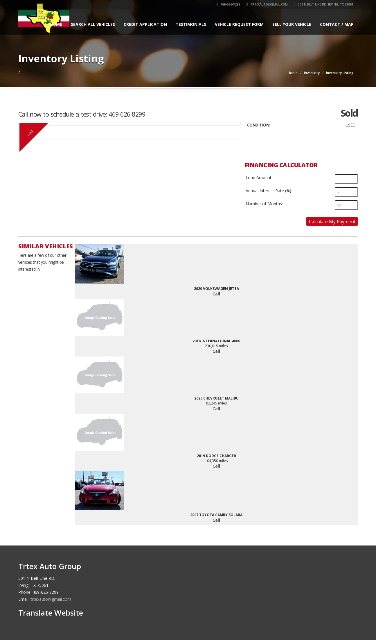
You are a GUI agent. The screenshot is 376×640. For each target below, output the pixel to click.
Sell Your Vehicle (291, 24)
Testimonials (191, 24)
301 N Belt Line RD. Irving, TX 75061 (323, 4)
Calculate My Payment (332, 221)
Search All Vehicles (93, 24)
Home (56, 24)
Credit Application (145, 24)
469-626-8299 (228, 4)
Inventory (312, 72)
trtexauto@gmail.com (267, 4)
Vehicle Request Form (239, 24)
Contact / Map (337, 24)
